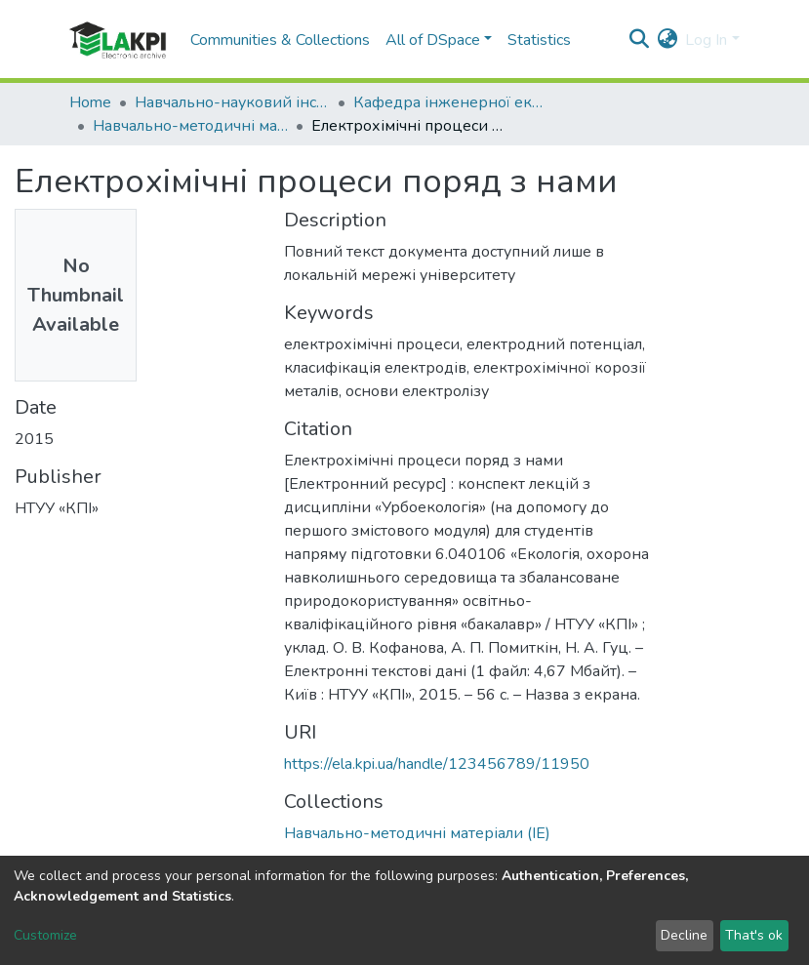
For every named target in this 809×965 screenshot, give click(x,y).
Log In (706, 40)
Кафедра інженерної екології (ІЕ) (450, 102)
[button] (667, 40)
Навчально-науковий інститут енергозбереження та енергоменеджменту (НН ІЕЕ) (232, 102)
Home (90, 102)
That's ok (754, 935)
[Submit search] (639, 40)
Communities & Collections (280, 40)
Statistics (539, 40)
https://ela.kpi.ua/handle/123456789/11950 (436, 764)
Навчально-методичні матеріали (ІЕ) (190, 126)
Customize (45, 935)
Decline (684, 935)
